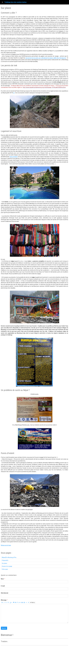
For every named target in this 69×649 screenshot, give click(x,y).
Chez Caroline (14, 156)
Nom (2, 579)
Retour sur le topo (6, 545)
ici (14, 92)
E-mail (3, 586)
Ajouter (4, 628)
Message (3, 600)
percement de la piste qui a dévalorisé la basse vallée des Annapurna (46, 58)
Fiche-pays (5, 569)
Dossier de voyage (7, 566)
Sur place (4, 563)
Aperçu (32, 602)
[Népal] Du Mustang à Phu (9, 557)
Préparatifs (5, 560)
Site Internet (4, 593)
